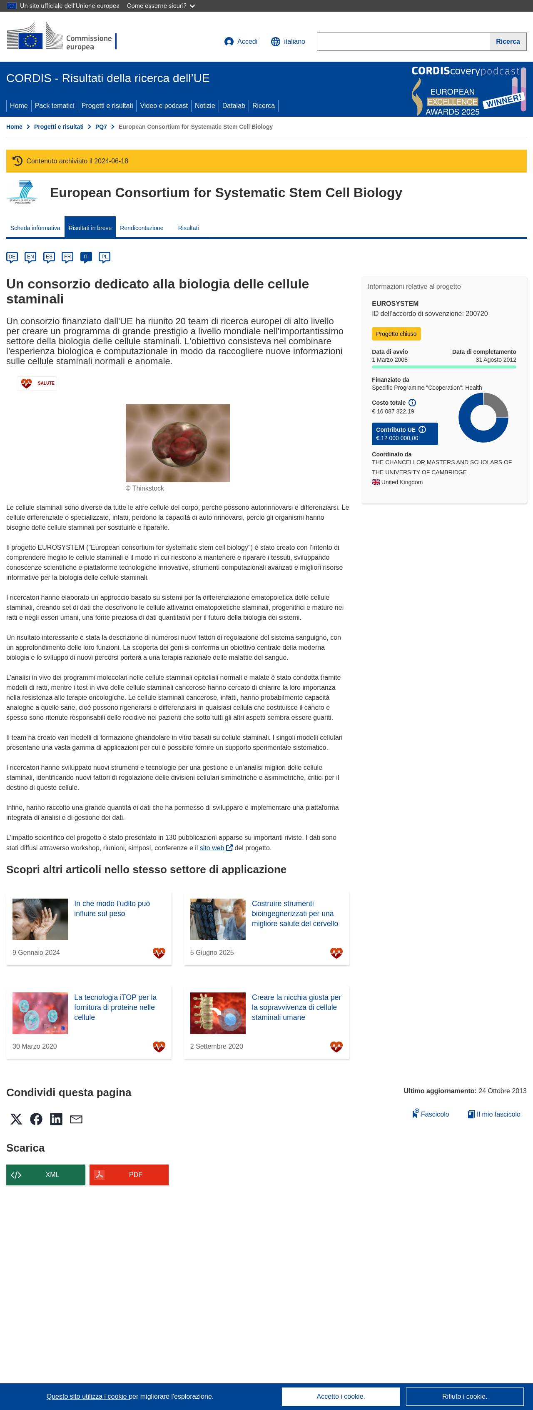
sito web (216, 848)
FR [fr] (67, 257)
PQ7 (101, 126)
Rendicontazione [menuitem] (141, 228)
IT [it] (86, 257)
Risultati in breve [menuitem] (90, 228)
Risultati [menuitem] (188, 228)
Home (19, 105)
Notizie (205, 105)
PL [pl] (105, 257)
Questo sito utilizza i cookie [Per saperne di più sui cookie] (88, 1396)
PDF (135, 1174)
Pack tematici (55, 105)
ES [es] (49, 257)
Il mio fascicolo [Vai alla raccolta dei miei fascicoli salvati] (494, 1114)
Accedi (240, 42)
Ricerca (263, 105)
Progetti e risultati (107, 105)
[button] (288, 42)
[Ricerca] (508, 42)
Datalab (233, 105)
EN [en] (30, 257)
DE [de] (12, 257)
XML (53, 1174)
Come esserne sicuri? (161, 5)
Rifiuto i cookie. (465, 1396)
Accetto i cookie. (341, 1396)
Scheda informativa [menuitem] (35, 228)
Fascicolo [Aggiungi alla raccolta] (431, 1113)
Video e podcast (163, 105)
